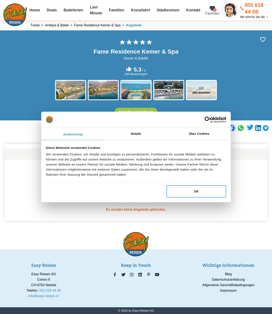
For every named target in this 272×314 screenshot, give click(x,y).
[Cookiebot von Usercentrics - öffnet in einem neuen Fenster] (207, 119)
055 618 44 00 (252, 8)
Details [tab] (136, 133)
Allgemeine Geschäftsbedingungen (228, 285)
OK (196, 191)
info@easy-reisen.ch (43, 296)
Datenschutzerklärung (228, 279)
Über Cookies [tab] (199, 133)
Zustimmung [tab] (73, 134)
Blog (228, 274)
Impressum (228, 290)
